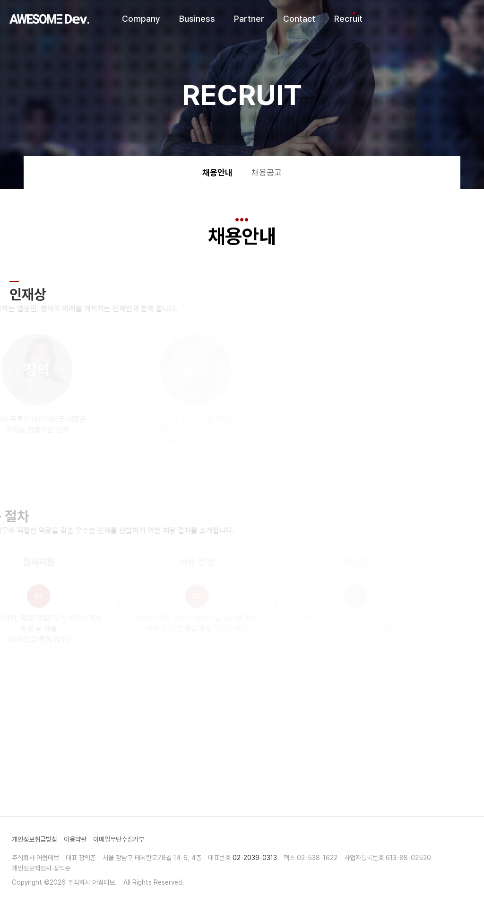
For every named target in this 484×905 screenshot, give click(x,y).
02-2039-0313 (255, 857)
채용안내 (217, 172)
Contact (299, 19)
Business (197, 19)
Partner (249, 19)
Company (141, 19)
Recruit (348, 19)
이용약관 (75, 839)
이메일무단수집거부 (118, 839)
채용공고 (266, 172)
